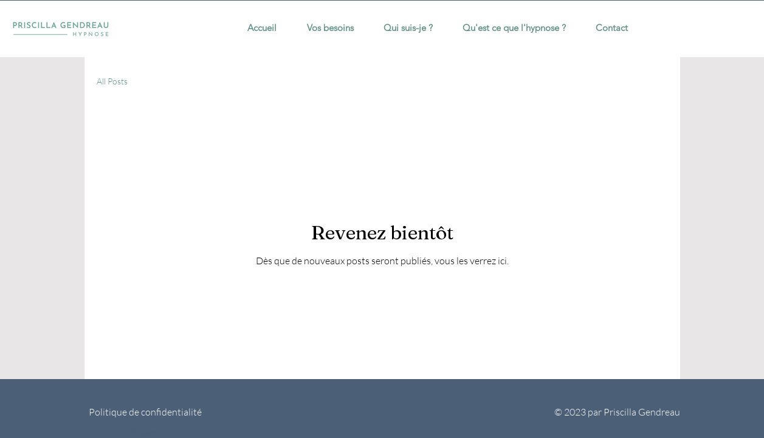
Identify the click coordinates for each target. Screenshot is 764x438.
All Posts (112, 81)
